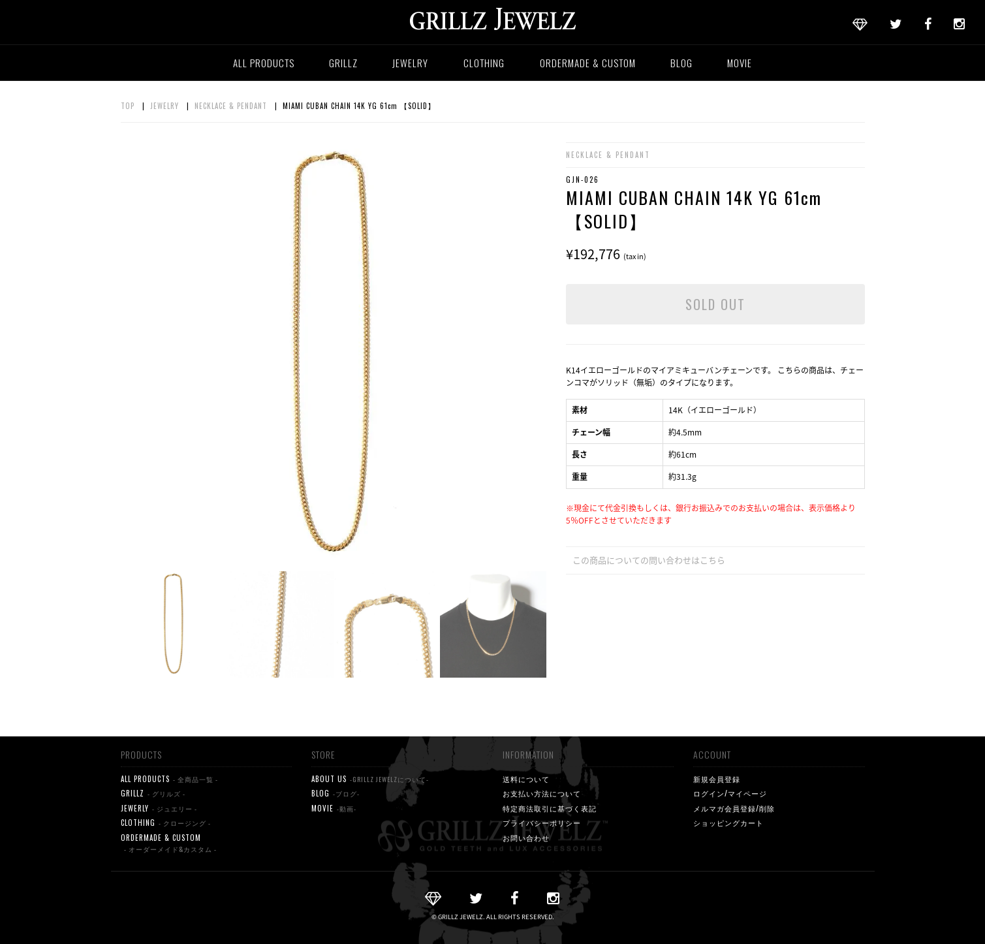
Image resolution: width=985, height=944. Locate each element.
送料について (526, 779)
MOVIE (739, 62)
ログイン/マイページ (730, 793)
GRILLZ (343, 62)
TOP (127, 106)
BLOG (681, 62)
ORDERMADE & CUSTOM (588, 62)
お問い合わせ (526, 837)
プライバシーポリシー (542, 822)
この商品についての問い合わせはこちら (648, 560)
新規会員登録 (716, 779)
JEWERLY (159, 808)
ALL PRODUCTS (263, 62)
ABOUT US (370, 779)
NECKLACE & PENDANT (231, 106)
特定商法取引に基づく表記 (550, 808)
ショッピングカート (728, 822)
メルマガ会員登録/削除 (734, 808)
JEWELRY (410, 62)
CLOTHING (484, 62)
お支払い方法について (542, 793)
